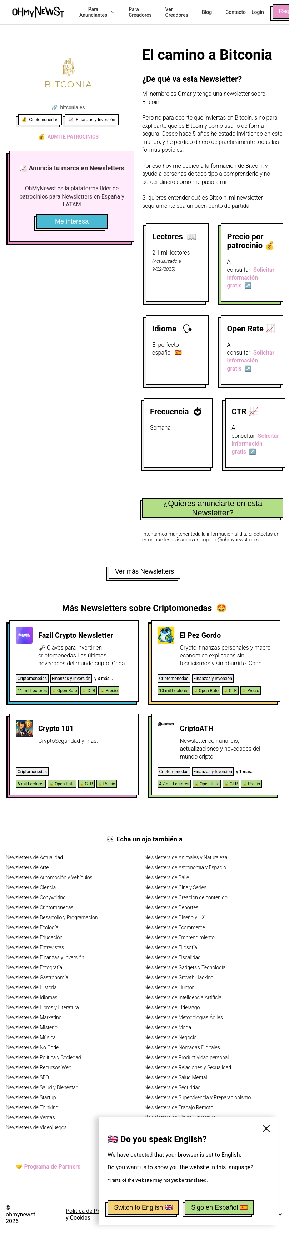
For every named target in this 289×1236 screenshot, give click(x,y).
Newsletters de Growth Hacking (179, 977)
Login (257, 12)
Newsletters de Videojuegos (36, 1127)
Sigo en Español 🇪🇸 (219, 1207)
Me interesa (72, 221)
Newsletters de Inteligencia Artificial (184, 997)
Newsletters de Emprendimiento (180, 937)
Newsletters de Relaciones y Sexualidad (188, 1067)
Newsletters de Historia (31, 987)
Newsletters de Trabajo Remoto (179, 1107)
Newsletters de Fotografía (34, 967)
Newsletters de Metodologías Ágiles (184, 1017)
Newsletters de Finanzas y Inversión (45, 957)
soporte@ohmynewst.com (230, 539)
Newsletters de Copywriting (36, 897)
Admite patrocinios (68, 137)
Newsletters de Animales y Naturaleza (186, 857)
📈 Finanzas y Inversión (91, 119)
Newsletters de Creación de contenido (186, 897)
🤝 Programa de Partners (47, 1166)
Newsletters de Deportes (172, 907)
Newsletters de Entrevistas (35, 947)
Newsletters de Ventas (30, 1117)
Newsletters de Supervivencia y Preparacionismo (198, 1097)
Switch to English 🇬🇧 (143, 1207)
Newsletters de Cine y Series (176, 887)
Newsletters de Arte (27, 867)
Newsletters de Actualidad (34, 857)
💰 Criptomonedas (39, 119)
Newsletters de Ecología (32, 927)
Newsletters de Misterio (32, 1027)
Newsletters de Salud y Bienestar (42, 1087)
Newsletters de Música (31, 1037)
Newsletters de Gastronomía (37, 977)
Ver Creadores (176, 12)
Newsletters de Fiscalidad (173, 957)
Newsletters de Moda (168, 1027)
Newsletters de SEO (27, 1077)
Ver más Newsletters (144, 571)
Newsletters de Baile (167, 877)
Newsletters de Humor (169, 987)
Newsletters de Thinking (32, 1107)
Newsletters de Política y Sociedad (43, 1057)
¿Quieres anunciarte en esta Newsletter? (213, 508)
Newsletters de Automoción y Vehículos (49, 877)
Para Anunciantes (97, 12)
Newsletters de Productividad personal (187, 1057)
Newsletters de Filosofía (171, 947)
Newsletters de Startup (31, 1097)
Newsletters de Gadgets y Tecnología (185, 967)
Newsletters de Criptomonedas (40, 907)
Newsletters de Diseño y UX (175, 917)
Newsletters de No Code (32, 1047)
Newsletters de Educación (34, 937)
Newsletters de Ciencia (31, 887)
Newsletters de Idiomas (32, 997)
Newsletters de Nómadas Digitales (182, 1047)
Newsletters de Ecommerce (175, 927)
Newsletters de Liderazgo (172, 1007)
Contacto (235, 12)
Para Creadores (140, 12)
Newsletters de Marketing (34, 1017)
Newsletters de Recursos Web (38, 1067)
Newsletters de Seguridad (173, 1087)
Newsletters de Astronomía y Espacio (185, 867)
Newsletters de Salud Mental (176, 1077)
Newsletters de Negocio (171, 1037)
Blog (207, 12)
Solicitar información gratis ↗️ (251, 277)
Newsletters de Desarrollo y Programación (52, 917)
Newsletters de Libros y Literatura (42, 1007)
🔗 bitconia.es (68, 107)
